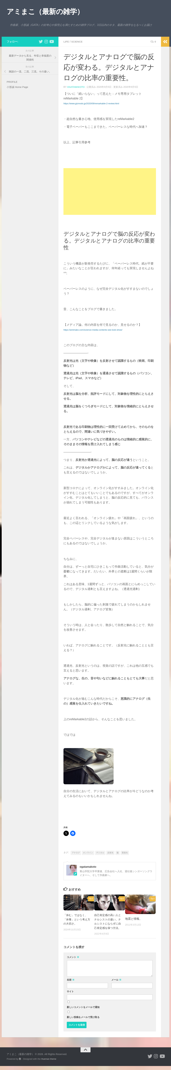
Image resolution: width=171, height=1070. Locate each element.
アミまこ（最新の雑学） (45, 12)
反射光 (110, 852)
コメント (73, 961)
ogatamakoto (76, 87)
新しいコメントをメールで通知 (83, 1011)
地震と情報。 (133, 918)
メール (116, 984)
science (77, 41)
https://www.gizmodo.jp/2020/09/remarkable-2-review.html (91, 103)
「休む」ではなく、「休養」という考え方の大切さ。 (76, 919)
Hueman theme (48, 1063)
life (66, 41)
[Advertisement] (109, 191)
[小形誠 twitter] (41, 42)
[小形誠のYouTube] (51, 42)
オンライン (88, 852)
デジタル (100, 852)
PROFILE (12, 81)
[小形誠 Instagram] (46, 42)
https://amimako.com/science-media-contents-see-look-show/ (92, 329)
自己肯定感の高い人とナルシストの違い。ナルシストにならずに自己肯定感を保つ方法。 (107, 923)
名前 (70, 984)
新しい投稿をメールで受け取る (83, 1021)
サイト (70, 995)
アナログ (76, 852)
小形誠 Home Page (17, 87)
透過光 (125, 852)
